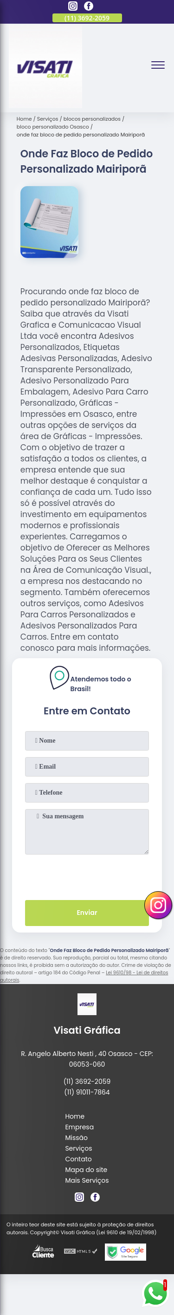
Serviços (78, 1148)
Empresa (79, 1127)
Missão (76, 1137)
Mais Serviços (87, 1180)
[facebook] (88, 7)
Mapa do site (86, 1169)
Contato (78, 1159)
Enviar (87, 912)
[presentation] (87, 875)
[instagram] (72, 7)
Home (74, 1116)
